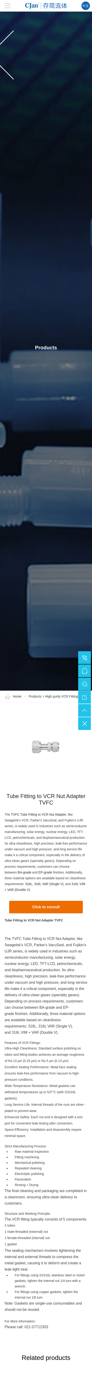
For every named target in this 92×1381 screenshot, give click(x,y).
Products (35, 686)
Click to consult (46, 897)
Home (13, 686)
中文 (85, 6)
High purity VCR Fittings (62, 686)
